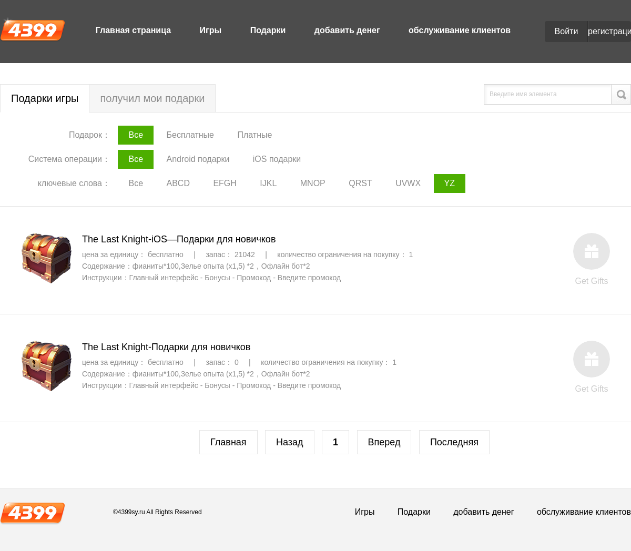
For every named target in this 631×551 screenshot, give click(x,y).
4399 (32, 29)
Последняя (454, 442)
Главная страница (133, 30)
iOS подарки (277, 159)
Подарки (268, 30)
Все (135, 134)
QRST (360, 183)
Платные (254, 134)
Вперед (384, 442)
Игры (211, 30)
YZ (449, 183)
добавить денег (347, 30)
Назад (289, 442)
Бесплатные (190, 134)
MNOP (312, 183)
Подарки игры (44, 98)
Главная (228, 442)
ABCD (177, 183)
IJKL (268, 183)
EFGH (224, 183)
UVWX (408, 183)
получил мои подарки (152, 98)
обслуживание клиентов (460, 30)
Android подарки (197, 159)
